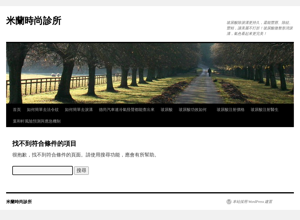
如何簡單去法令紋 (43, 109)
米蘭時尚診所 (33, 21)
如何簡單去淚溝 (79, 109)
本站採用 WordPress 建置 (252, 202)
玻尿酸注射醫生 (265, 109)
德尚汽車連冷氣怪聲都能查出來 (127, 109)
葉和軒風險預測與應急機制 (37, 121)
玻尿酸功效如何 (195, 109)
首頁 (17, 109)
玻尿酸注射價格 (231, 109)
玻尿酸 (167, 109)
